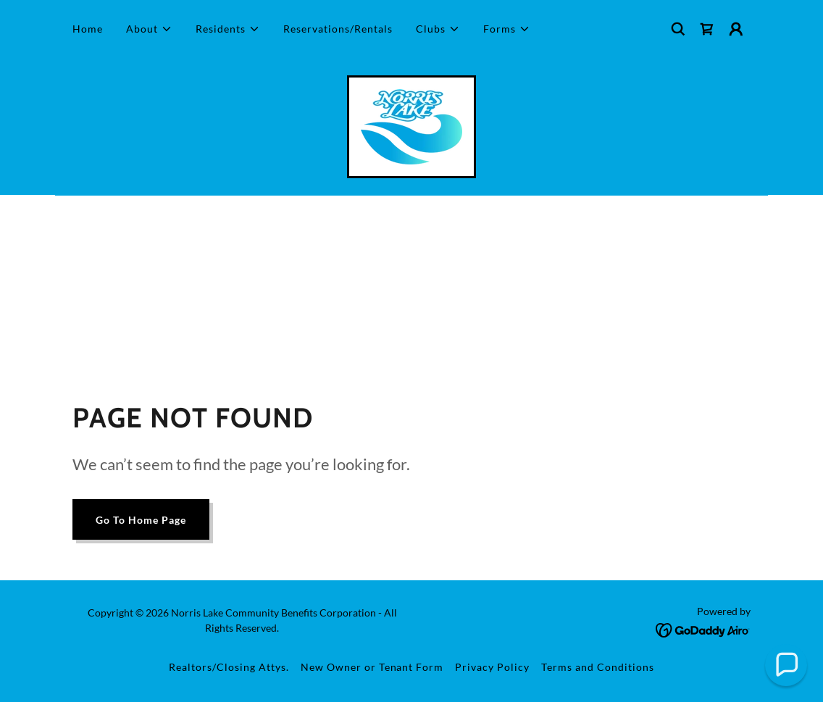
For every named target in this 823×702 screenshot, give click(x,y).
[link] (707, 28)
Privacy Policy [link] (492, 667)
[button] (149, 29)
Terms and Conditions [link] (597, 667)
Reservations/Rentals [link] (338, 28)
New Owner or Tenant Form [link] (372, 667)
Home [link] (87, 28)
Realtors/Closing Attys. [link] (229, 667)
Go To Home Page (141, 520)
